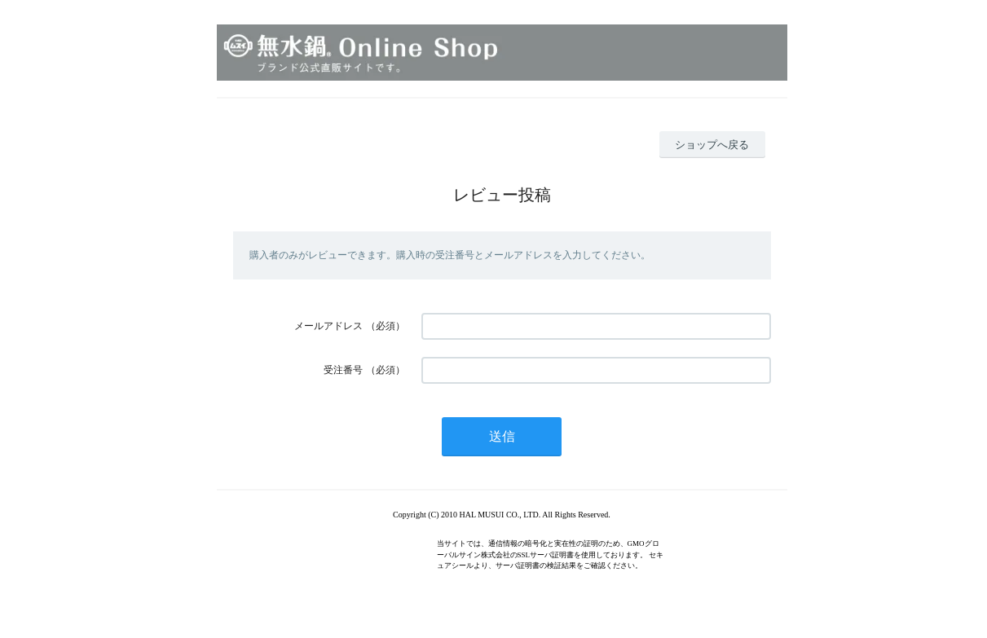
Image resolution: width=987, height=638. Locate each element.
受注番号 (343, 370)
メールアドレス (328, 326)
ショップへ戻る (712, 145)
